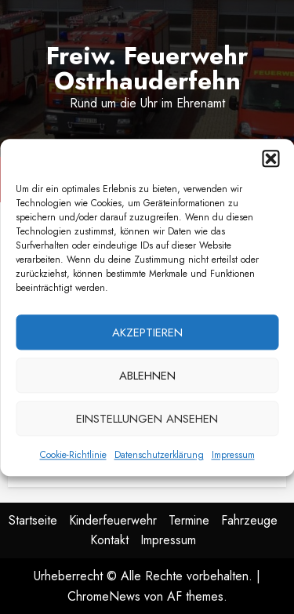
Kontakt (109, 540)
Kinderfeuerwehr (113, 520)
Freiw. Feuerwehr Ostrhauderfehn (147, 68)
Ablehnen (147, 379)
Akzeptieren (147, 336)
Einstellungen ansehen (147, 422)
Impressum (233, 459)
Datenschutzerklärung (159, 459)
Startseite (33, 520)
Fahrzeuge (249, 520)
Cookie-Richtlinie (73, 459)
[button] (270, 163)
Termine (189, 520)
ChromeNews (103, 596)
